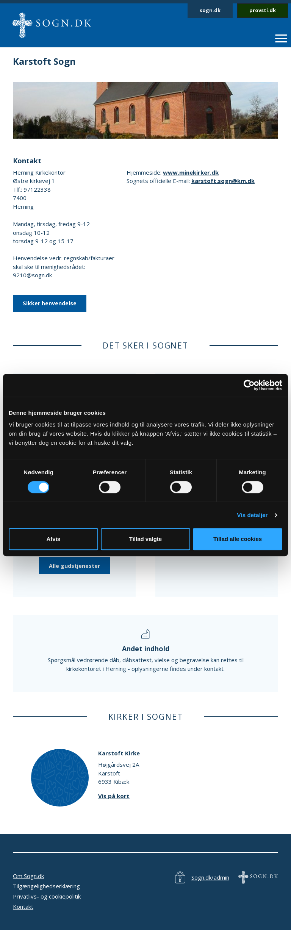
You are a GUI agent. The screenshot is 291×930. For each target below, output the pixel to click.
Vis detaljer (252, 515)
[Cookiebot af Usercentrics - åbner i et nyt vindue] (249, 385)
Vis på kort (114, 796)
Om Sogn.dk (28, 876)
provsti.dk (262, 10)
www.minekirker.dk (191, 172)
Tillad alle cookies (237, 539)
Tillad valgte (145, 539)
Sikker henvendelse (50, 303)
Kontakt (23, 906)
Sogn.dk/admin (210, 877)
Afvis (53, 539)
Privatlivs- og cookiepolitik (47, 896)
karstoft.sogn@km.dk (223, 180)
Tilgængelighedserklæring (46, 886)
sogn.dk (210, 10)
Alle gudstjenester (74, 565)
